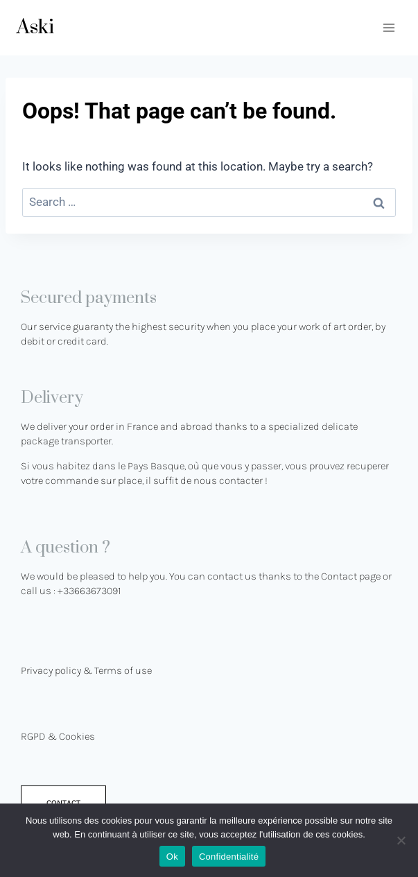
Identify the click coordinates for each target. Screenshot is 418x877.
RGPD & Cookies (58, 736)
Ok (172, 856)
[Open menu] (388, 27)
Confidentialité (229, 856)
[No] (401, 840)
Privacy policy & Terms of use (86, 670)
